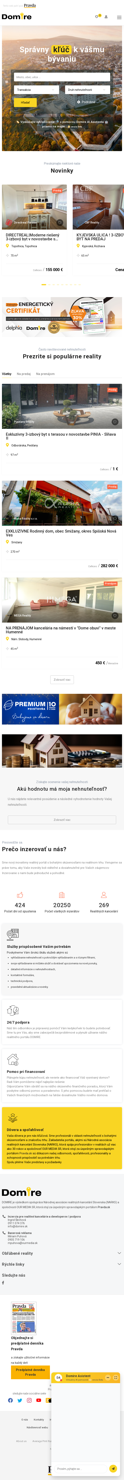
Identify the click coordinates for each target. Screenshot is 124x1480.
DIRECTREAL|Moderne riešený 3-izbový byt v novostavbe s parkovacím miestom (58, 237)
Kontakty (39, 1419)
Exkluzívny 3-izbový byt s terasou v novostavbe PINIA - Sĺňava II (61, 436)
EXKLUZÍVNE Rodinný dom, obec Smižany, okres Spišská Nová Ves (61, 533)
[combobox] (62, 77)
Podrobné (86, 102)
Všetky (6, 374)
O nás (24, 1419)
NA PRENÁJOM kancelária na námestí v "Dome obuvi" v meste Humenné (61, 630)
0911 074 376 (16, 1223)
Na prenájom (45, 374)
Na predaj (24, 374)
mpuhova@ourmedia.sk (23, 1243)
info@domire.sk (18, 1226)
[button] (43, 284)
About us (21, 1441)
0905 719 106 (16, 1239)
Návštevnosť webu (37, 1427)
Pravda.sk (25, 1153)
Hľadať (25, 102)
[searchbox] (62, 77)
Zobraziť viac (62, 679)
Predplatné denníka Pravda (30, 1372)
